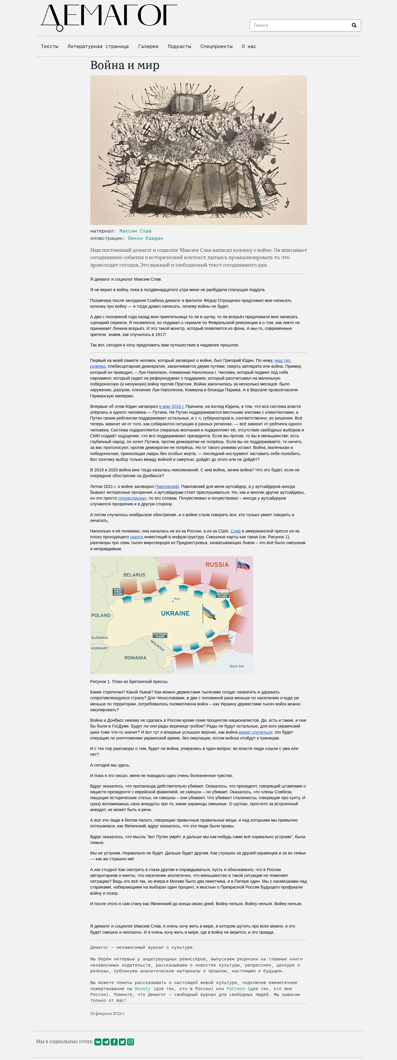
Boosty (143, 989)
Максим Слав (135, 231)
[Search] (299, 25)
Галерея (148, 46)
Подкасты (179, 46)
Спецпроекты (216, 46)
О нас (249, 46)
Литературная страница (98, 46)
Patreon (236, 989)
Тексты (49, 46)
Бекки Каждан (145, 238)
